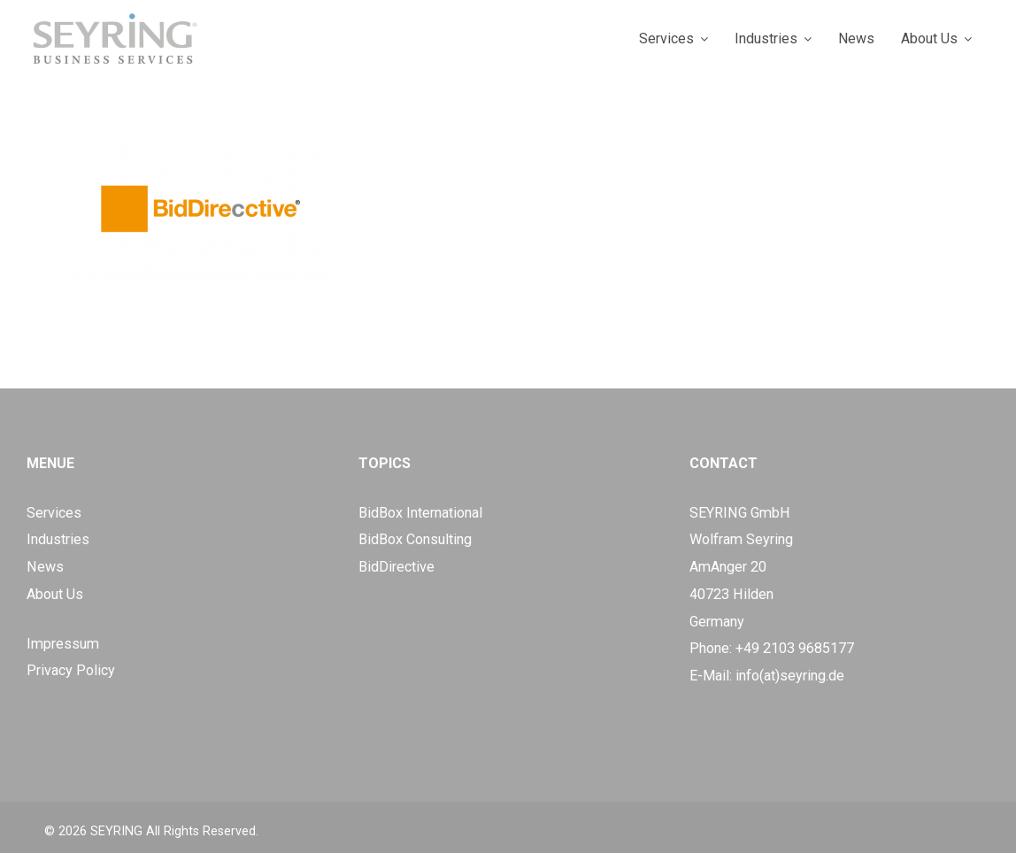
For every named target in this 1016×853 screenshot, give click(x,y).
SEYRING (116, 831)
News (45, 566)
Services (54, 512)
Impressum (63, 643)
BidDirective (396, 566)
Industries (58, 539)
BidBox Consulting (415, 539)
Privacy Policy (71, 670)
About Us (55, 594)
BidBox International (420, 512)
